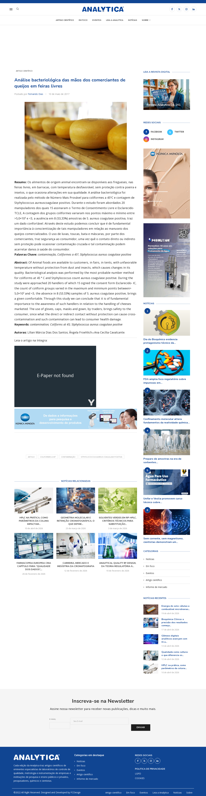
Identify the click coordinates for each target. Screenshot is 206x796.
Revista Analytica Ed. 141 (164, 105)
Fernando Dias (36, 94)
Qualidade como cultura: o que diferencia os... (174, 654)
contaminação (68, 457)
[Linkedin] (193, 9)
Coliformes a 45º (48, 457)
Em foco (83, 20)
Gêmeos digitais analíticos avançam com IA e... (174, 638)
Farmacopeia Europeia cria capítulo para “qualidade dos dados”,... (34, 566)
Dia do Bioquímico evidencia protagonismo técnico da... (160, 341)
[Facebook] (172, 9)
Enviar (141, 727)
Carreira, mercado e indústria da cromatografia (75, 565)
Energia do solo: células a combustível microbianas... (175, 608)
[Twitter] (179, 9)
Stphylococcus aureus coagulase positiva (101, 457)
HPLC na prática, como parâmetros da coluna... (174, 667)
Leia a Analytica (114, 20)
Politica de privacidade (150, 769)
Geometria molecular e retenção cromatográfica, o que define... (76, 521)
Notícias (132, 20)
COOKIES (140, 778)
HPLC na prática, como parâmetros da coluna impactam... (34, 521)
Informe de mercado (156, 587)
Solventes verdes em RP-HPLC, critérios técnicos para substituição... (117, 521)
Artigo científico (65, 20)
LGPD (138, 774)
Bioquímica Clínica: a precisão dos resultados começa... (174, 622)
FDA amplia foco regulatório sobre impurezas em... (164, 380)
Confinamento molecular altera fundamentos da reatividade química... (166, 420)
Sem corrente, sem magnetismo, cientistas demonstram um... (163, 540)
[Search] (17, 9)
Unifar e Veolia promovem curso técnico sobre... (162, 500)
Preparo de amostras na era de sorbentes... (162, 460)
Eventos (96, 20)
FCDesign (75, 792)
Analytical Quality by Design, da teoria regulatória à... (117, 565)
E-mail (52, 719)
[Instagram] (186, 9)
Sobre (145, 20)
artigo (31, 457)
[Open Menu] (11, 9)
